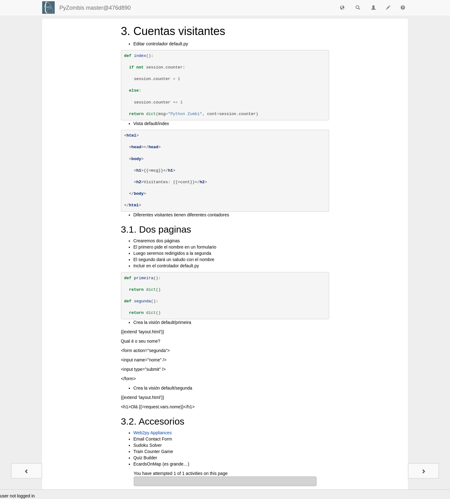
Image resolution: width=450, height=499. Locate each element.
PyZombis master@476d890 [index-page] (95, 8)
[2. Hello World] (26, 471)
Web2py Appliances (152, 432)
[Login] (48, 7)
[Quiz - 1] (423, 471)
